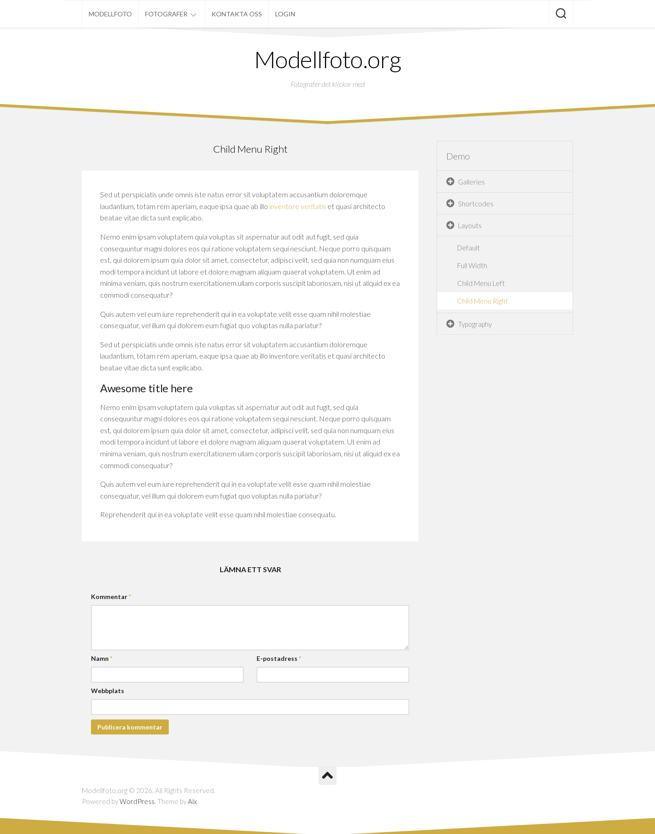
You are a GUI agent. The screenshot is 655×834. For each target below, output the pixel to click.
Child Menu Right (482, 301)
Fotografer (166, 14)
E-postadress (279, 658)
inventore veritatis (297, 206)
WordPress (137, 801)
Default (468, 248)
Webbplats (107, 690)
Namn (101, 658)
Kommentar (111, 596)
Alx (192, 801)
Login (285, 14)
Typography (475, 324)
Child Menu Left (481, 283)
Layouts (470, 225)
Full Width (472, 265)
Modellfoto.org (327, 59)
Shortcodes (476, 204)
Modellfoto (110, 14)
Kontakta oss (237, 14)
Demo (458, 155)
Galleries (471, 182)
